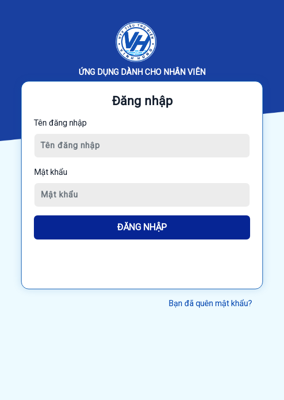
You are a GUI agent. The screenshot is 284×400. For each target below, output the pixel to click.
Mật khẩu (50, 172)
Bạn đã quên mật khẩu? (210, 303)
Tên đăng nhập (60, 123)
